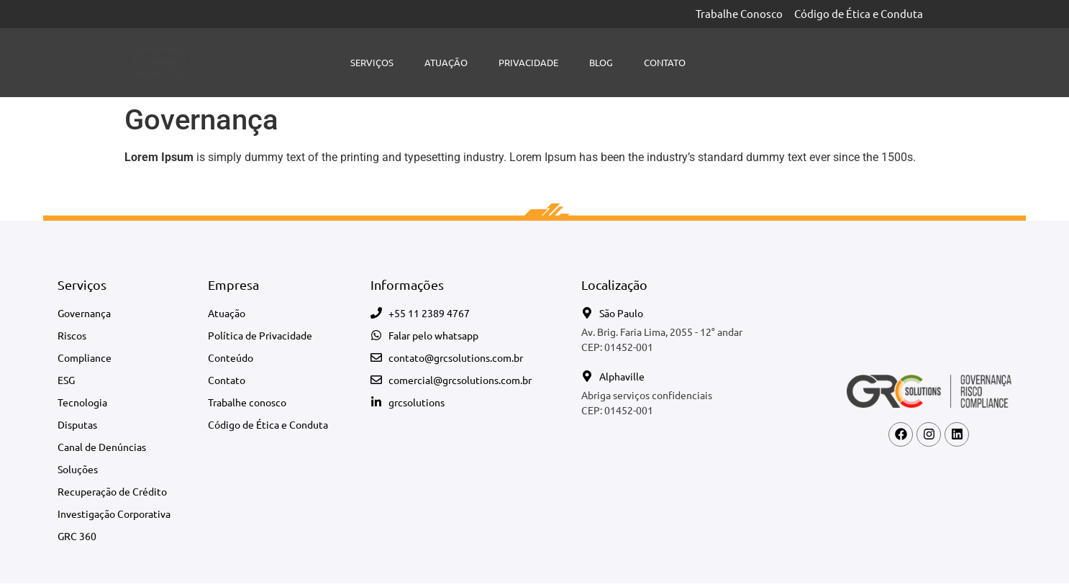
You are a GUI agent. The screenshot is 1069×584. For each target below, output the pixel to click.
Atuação (446, 62)
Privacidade (528, 62)
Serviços (372, 62)
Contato (665, 62)
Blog (601, 62)
